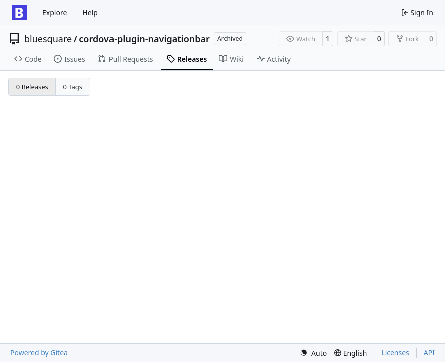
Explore (54, 12)
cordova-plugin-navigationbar (144, 39)
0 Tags (73, 87)
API (429, 352)
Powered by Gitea (39, 352)
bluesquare (48, 39)
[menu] (313, 353)
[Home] (19, 13)
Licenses (395, 352)
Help (90, 12)
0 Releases (32, 87)
